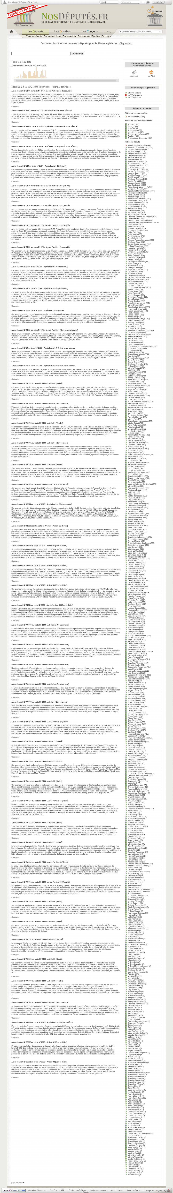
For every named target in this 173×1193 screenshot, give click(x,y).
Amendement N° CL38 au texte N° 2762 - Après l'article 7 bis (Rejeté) (40, 205)
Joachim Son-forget (135, 754)
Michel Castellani (134, 844)
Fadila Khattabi (133, 313)
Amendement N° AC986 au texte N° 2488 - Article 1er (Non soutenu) (40, 645)
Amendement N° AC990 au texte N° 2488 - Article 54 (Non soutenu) (39, 403)
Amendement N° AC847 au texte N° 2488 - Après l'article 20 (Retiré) (39, 722)
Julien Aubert (133, 1027)
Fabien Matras (133, 567)
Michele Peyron (134, 622)
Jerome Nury (133, 1086)
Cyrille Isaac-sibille (135, 927)
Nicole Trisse (133, 519)
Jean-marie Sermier (135, 1000)
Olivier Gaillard (133, 218)
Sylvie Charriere (134, 521)
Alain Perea (132, 159)
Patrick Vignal (133, 177)
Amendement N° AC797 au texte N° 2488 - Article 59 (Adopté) (37, 939)
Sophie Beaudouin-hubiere (138, 401)
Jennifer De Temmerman (137, 148)
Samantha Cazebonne (136, 559)
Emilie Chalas (133, 661)
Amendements (133, 117)
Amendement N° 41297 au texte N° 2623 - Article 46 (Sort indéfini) (39, 546)
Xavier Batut (132, 327)
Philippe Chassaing (135, 588)
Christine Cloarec (135, 728)
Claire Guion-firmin (135, 1114)
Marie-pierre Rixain (135, 553)
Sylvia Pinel (132, 850)
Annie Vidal (132, 606)
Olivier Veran (133, 718)
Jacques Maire (134, 641)
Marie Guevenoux (135, 653)
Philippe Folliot (133, 569)
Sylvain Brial (132, 836)
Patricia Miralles (134, 480)
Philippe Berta (133, 937)
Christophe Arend (135, 189)
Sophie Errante (134, 362)
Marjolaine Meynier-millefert (138, 191)
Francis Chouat (134, 748)
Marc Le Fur (133, 956)
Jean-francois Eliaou (136, 476)
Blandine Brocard (134, 596)
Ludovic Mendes (134, 602)
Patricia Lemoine (134, 858)
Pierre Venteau (133, 777)
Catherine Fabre (134, 600)
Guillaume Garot (134, 988)
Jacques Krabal (134, 183)
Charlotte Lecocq (134, 712)
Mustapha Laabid (134, 649)
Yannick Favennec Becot (138, 866)
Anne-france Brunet (135, 508)
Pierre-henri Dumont (136, 1098)
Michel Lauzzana (134, 594)
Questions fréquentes (37, 1190)
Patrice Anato (133, 291)
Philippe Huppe (134, 366)
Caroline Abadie (134, 665)
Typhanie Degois (134, 228)
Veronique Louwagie (136, 799)
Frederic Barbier (134, 329)
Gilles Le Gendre (134, 639)
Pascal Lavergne (134, 724)
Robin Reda (132, 1045)
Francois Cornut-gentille (137, 1062)
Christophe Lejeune (135, 539)
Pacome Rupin (133, 693)
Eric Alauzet (132, 273)
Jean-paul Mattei (134, 899)
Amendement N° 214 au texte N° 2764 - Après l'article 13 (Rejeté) (38, 166)
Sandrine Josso (134, 236)
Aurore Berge (133, 561)
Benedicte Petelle (134, 756)
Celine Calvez (133, 535)
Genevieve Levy (134, 1066)
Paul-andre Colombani (136, 791)
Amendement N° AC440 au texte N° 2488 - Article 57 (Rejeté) (37, 842)
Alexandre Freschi (135, 490)
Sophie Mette (133, 830)
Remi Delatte (133, 1167)
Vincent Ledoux (134, 1015)
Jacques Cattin (134, 998)
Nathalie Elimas (134, 901)
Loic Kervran (133, 547)
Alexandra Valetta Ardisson (138, 407)
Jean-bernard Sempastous (138, 331)
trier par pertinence (62, 87)
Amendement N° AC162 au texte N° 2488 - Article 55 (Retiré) (36, 823)
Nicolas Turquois (134, 933)
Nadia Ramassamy (135, 1161)
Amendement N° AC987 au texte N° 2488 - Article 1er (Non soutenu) (40, 625)
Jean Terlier (132, 411)
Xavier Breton (133, 1175)
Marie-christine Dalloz (136, 1033)
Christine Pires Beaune (137, 872)
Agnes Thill (132, 726)
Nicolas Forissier (134, 1092)
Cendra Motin (133, 474)
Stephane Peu (133, 1173)
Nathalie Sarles (134, 157)
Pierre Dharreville (135, 1096)
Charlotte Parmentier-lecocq (139, 809)
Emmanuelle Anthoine (136, 984)
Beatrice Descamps (135, 905)
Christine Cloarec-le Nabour (139, 773)
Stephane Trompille (135, 364)
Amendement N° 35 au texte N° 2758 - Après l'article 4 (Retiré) (37, 310)
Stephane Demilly (135, 970)
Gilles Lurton (133, 954)
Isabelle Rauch (134, 352)
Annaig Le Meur (134, 378)
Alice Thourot (133, 439)
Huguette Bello (133, 1135)
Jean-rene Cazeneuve (137, 478)
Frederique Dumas (135, 779)
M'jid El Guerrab (134, 803)
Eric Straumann (134, 986)
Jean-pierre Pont (134, 578)
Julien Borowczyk (135, 531)
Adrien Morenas (134, 163)
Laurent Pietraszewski (136, 679)
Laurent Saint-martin (136, 443)
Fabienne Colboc (134, 445)
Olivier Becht (133, 960)
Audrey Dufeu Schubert (137, 636)
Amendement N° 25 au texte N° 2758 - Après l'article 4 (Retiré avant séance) (43, 366)
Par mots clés (84, 36)
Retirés (131, 126)
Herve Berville (133, 618)
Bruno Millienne (134, 832)
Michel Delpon (133, 305)
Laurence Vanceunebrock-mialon (141, 222)
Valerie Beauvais (134, 1011)
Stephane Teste (134, 242)
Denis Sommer (134, 360)
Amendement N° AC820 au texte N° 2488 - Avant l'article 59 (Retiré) (39, 484)
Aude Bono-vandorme (136, 303)
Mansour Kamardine (136, 848)
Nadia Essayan (134, 921)
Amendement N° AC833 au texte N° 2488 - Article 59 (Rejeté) (37, 921)
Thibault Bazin (133, 822)
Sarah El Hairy (133, 874)
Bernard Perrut (134, 1049)
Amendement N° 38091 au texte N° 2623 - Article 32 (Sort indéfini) (39, 1062)
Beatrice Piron (133, 283)
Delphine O (132, 732)
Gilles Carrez (133, 1068)
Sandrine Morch (134, 205)
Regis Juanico (133, 903)
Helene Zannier (134, 612)
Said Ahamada (133, 549)
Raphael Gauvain (135, 624)
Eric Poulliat (132, 460)
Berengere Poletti (134, 925)
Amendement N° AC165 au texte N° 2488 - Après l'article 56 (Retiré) (39, 801)
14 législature (134, 93)
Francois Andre (134, 704)
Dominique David (134, 555)
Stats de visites (116, 1190)
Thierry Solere (133, 702)
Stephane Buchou (135, 179)
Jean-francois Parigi (136, 1076)
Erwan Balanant (134, 797)
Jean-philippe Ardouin (136, 354)
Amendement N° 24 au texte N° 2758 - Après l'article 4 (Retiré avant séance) (43, 348)
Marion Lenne (133, 289)
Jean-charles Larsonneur (138, 421)
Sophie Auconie (134, 828)
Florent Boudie (133, 752)
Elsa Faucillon (133, 1121)
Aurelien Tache (134, 533)
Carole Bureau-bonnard (137, 244)
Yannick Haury (133, 173)
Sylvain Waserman (135, 939)
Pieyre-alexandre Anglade (138, 651)
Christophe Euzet (135, 571)
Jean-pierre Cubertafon (137, 793)
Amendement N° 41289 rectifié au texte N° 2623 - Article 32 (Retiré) (39, 526)
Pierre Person (133, 657)
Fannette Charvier (135, 529)
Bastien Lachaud (134, 1110)
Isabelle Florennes (135, 996)
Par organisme (69, 36)
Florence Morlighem (135, 789)
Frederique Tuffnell (135, 169)
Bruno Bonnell (133, 628)
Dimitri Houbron (134, 645)
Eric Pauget (132, 1125)
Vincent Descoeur (135, 942)
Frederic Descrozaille (136, 462)
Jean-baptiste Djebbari (137, 307)
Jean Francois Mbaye (136, 319)
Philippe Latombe (134, 964)
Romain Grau (133, 451)
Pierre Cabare (133, 321)
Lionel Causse (133, 195)
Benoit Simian (133, 340)
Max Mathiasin (133, 854)
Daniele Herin (133, 238)
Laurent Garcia (134, 876)
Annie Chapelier (134, 256)
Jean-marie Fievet (135, 336)
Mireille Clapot (133, 423)
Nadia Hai (131, 494)
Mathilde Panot (133, 1037)
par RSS (151, 76)
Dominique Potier (134, 838)
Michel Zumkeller (134, 1155)
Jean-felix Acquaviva (136, 852)
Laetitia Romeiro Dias (136, 580)
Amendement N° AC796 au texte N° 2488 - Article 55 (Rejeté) (37, 465)
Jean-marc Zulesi (135, 161)
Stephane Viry (133, 1009)
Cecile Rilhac (133, 272)
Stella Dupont (133, 224)
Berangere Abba (134, 212)
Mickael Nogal (133, 486)
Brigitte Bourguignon (136, 586)
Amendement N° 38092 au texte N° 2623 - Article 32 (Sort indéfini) (39, 1042)
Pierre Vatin (132, 1165)
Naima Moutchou (134, 698)
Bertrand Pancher (135, 807)
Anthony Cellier (134, 323)
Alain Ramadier (134, 1102)
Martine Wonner (134, 211)
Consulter (15, 106)
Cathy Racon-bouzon (136, 504)
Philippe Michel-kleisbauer (138, 966)
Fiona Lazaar (133, 576)
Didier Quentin (133, 1120)
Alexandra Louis (134, 695)
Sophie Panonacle (135, 203)
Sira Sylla (131, 370)
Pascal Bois (132, 338)
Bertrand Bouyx (134, 541)
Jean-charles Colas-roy (137, 187)
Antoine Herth (133, 946)
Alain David (132, 974)
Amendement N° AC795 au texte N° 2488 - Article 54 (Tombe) (37, 423)
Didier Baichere (134, 344)
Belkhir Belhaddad (135, 496)
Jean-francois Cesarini (137, 146)
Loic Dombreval (134, 185)
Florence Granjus (135, 372)
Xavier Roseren (134, 523)
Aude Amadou (133, 427)
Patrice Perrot (133, 181)
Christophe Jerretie (135, 515)
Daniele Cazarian (134, 470)
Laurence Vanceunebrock (138, 775)
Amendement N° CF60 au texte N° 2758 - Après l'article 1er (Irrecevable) (41, 91)
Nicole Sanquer (134, 878)
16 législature (134, 98)
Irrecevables (133, 130)
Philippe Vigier (133, 815)
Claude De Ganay (135, 1116)
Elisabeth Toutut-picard (137, 277)
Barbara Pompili (134, 151)
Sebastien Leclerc (135, 968)
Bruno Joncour (134, 881)
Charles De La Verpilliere (137, 1053)
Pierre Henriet (133, 630)
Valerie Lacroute (134, 923)
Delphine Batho (134, 1055)
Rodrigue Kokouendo (136, 488)
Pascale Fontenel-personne (139, 240)
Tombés (131, 136)
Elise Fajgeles (133, 746)
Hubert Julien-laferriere (137, 287)
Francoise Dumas (135, 309)
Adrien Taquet (133, 744)
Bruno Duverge (134, 948)
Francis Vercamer (135, 1127)
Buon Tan (131, 492)
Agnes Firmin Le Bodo (136, 944)
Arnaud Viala (133, 801)
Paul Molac (132, 761)
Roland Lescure (134, 565)
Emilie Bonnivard (134, 980)
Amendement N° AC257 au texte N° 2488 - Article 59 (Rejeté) (37, 383)
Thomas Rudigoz (134, 750)
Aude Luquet (133, 893)
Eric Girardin (133, 350)
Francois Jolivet (134, 498)
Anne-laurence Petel (136, 380)
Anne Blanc (132, 317)
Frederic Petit (133, 883)
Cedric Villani (133, 468)
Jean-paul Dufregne (135, 1001)
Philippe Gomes (134, 911)
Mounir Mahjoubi (134, 767)
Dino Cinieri (132, 978)
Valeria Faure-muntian (136, 395)
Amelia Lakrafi (133, 685)
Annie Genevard (134, 1106)
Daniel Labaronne (135, 405)
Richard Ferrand (134, 722)
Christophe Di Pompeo (137, 659)
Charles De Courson (136, 787)
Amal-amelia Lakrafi (135, 817)
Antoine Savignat (134, 1108)
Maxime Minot (133, 1153)
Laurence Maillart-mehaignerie (140, 216)
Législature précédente (77, 1190)
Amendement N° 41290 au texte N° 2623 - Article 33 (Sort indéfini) (39, 565)
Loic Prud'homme (135, 1031)
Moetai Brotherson (135, 1159)
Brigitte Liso (132, 691)
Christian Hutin (133, 976)
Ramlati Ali (132, 573)
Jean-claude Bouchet (136, 1074)
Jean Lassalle (133, 885)
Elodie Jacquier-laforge (137, 907)
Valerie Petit (132, 419)
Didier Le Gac (133, 551)
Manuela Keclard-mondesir (138, 864)
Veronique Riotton (135, 193)
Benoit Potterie (133, 299)
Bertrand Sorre (134, 510)
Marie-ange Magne (135, 689)
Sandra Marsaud (134, 214)
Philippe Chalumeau (135, 246)
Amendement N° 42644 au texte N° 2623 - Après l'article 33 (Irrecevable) (41, 504)
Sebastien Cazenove (136, 358)
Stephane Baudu (134, 824)
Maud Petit (132, 813)
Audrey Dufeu (133, 805)
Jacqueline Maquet (135, 464)
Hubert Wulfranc (134, 994)
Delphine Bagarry (135, 175)
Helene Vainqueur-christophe (139, 1133)
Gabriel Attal (132, 765)
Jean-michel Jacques (136, 592)
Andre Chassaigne (135, 1104)
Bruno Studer (133, 716)
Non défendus (133, 132)
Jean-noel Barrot (134, 834)
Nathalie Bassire (134, 1163)
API (62, 1190)
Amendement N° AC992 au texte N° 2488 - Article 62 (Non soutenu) (39, 1002)
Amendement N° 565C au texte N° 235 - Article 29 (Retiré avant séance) (41, 110)
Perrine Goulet (133, 437)
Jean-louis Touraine (135, 663)
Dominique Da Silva (135, 415)
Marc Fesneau (133, 887)
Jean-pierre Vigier (135, 1084)
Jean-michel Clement (136, 781)
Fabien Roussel (134, 1059)
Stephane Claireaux (135, 270)
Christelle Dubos (134, 757)
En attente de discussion (137, 138)
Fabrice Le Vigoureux (136, 671)
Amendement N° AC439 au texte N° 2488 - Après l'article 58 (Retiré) (39, 862)
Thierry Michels (134, 687)
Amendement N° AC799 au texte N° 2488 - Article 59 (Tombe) (37, 981)
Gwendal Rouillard (135, 655)
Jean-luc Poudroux (135, 1080)
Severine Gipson (134, 384)
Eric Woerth (132, 1057)
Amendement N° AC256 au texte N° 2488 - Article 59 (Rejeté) (37, 959)
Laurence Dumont (135, 1145)
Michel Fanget (133, 1005)
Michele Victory (134, 1157)
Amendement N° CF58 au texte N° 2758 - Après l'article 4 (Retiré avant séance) (44, 330)
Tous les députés (34, 36)
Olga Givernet (133, 500)
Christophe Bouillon (135, 1112)
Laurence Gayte (134, 258)
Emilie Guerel (133, 392)
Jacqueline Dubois (135, 458)
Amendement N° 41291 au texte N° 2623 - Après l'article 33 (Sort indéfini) (42, 1022)
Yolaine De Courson (135, 171)
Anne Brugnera (134, 388)
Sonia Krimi (132, 264)
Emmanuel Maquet (135, 982)
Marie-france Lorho (135, 1090)
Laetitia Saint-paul (135, 643)
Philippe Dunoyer (134, 879)
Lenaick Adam (133, 647)
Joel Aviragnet (133, 1025)
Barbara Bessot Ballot (136, 386)
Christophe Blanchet (136, 252)
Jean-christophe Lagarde (138, 1072)
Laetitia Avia (132, 710)
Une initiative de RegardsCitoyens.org (23, 2)
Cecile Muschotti (134, 626)
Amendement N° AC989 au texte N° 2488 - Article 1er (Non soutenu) (40, 684)
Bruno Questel (133, 447)
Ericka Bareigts (134, 897)
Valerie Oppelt (133, 413)
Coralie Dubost (134, 637)
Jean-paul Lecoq (134, 1139)
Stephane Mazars (135, 390)
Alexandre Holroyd (135, 610)
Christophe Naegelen (136, 895)
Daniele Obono (134, 1118)
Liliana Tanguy (133, 598)
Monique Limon (134, 268)
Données (53, 1190)
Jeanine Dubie (133, 840)
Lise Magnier (133, 919)
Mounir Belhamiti (134, 740)
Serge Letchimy (134, 1171)
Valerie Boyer (133, 1013)
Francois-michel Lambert (138, 738)
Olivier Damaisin (134, 275)
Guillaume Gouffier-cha (137, 675)
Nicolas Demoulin (135, 431)
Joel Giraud (132, 720)
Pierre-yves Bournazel (137, 913)
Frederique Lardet (135, 348)
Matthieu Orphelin (135, 376)
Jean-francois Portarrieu (137, 537)
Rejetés (131, 128)
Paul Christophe (134, 846)
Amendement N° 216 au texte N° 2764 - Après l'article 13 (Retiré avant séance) (44, 146)
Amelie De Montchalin (136, 742)
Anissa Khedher (134, 301)
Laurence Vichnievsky (136, 1003)
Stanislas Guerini (134, 604)
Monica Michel (133, 226)
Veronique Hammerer (136, 262)
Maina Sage (132, 842)
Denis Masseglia (134, 482)
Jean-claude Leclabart (136, 199)
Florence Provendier (136, 734)
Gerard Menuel (134, 1131)
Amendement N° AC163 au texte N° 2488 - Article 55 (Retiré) (36, 761)
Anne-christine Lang (136, 706)
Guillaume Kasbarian (136, 449)
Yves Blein (132, 374)
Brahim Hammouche (136, 826)
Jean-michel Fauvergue (137, 667)
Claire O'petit (133, 254)
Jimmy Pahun (133, 909)
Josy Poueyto (133, 931)
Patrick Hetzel (133, 1007)
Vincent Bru (132, 940)
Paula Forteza (133, 634)
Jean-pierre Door (134, 1082)
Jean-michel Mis (134, 502)
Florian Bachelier (134, 683)
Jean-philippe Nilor (135, 1141)
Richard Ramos (134, 820)
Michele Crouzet (134, 368)
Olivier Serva (133, 512)
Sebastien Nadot (134, 736)
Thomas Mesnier (134, 700)
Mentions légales (133, 1190)
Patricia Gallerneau (135, 856)
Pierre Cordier (133, 1094)
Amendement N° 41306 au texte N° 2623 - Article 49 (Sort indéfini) (39, 585)
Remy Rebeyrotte (135, 425)
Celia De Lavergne (135, 393)
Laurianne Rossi (134, 155)
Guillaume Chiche (135, 506)
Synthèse (96, 36)
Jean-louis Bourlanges (136, 929)
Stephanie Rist (133, 453)
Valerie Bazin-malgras (136, 972)
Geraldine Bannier (135, 952)
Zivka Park (132, 232)
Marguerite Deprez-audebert (139, 889)
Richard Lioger (133, 433)
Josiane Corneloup (135, 1143)
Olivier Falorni (133, 870)
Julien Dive (132, 1088)
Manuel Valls (133, 783)
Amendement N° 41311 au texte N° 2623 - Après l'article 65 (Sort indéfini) (42, 605)
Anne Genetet (133, 409)
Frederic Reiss (134, 1064)
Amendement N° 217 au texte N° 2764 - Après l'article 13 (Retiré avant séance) (44, 126)
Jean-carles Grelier (135, 1137)
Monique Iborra (134, 632)
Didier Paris (132, 708)
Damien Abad (133, 860)
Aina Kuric (132, 356)
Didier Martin (133, 234)
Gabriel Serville (134, 917)
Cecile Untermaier (135, 1017)
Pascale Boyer (133, 167)
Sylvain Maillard (134, 620)
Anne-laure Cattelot (135, 297)
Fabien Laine (133, 950)
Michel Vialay (133, 1043)
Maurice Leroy (133, 1151)
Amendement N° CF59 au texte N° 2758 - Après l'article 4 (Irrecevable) (41, 247)
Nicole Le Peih (133, 382)
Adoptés (131, 124)
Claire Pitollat (133, 293)
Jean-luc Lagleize (135, 862)
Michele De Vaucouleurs (137, 891)
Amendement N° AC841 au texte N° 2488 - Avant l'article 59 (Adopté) (40, 882)
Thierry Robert (133, 1047)
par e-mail (134, 76)
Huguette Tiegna (134, 248)
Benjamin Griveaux (135, 769)
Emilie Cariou (133, 399)
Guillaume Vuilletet (135, 517)
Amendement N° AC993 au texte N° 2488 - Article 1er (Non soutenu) (40, 664)
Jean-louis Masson (135, 1078)
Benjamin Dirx (133, 590)
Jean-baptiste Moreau (136, 435)
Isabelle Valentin (134, 1070)
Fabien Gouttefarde (135, 311)
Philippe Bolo (133, 962)
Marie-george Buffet (135, 1147)
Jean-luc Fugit (133, 197)
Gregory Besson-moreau (138, 220)
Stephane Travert (135, 730)
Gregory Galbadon (135, 759)
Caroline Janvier (134, 397)
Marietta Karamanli (135, 1035)
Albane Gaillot (133, 260)
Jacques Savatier (135, 557)
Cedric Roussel (134, 295)
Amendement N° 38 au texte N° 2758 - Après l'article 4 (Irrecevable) (39, 267)
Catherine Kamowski (136, 545)
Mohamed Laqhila (135, 795)
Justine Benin (133, 811)
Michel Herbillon (134, 1041)
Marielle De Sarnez (135, 958)
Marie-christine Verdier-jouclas (140, 484)
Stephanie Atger (134, 763)
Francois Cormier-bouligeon (139, 543)
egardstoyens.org (156, 1190)
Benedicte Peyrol (134, 582)
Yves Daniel (132, 209)
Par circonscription (53, 36)
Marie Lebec (133, 527)
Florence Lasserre (135, 1061)
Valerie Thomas (134, 584)
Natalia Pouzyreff (134, 441)
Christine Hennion (135, 429)
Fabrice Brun (133, 915)
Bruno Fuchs (133, 868)
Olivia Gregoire (134, 575)
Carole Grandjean (135, 333)
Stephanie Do (133, 456)
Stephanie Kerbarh (135, 165)
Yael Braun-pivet (134, 673)
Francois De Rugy (135, 771)
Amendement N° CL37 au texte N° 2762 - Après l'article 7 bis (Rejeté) (40, 225)
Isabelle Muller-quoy (136, 785)
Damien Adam (133, 342)
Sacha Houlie (133, 614)
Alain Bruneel (133, 1100)
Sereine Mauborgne (135, 281)
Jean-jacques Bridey (136, 677)
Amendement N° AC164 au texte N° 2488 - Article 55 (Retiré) (36, 781)
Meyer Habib (133, 1039)
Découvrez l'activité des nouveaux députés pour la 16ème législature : (87, 43)
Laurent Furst (133, 1029)
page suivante (17, 1183)
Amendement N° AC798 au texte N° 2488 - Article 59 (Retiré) (36, 902)
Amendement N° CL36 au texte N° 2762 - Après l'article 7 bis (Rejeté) (40, 186)
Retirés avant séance (136, 134)
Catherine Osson (134, 616)
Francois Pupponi (135, 818)
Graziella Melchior (135, 417)
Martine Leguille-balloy (136, 472)
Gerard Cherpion (134, 1129)
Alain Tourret (133, 681)
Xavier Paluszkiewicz (136, 514)
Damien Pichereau (135, 207)
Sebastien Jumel (134, 1169)
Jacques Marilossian (136, 279)
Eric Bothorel (133, 285)
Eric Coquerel (133, 1123)
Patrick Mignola (134, 935)
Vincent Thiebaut (134, 153)
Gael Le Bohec (134, 325)
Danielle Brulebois (135, 150)
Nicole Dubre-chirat (135, 525)
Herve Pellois (133, 266)
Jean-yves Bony (134, 1023)
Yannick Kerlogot (134, 250)
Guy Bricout (132, 990)
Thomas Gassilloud (135, 714)
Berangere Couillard (135, 230)
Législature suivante (98, 1190)
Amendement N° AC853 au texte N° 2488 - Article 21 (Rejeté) (37, 741)
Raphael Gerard (134, 563)
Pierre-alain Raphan (135, 403)
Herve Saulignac (134, 992)
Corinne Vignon (134, 697)
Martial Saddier (134, 1149)
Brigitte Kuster (133, 1051)
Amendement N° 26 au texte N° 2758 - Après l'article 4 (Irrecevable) (39, 289)
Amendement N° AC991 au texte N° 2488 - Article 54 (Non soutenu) (39, 443)
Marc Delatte (133, 669)
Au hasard (106, 36)
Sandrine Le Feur (135, 201)
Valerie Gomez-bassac (137, 334)
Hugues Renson (134, 608)
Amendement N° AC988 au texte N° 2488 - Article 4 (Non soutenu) (39, 702)
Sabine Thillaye (134, 466)
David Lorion (133, 1019)
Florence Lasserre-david (137, 1021)
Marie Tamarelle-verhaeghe (138, 454)
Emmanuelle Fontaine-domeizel (140, 346)
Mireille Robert (133, 315)
